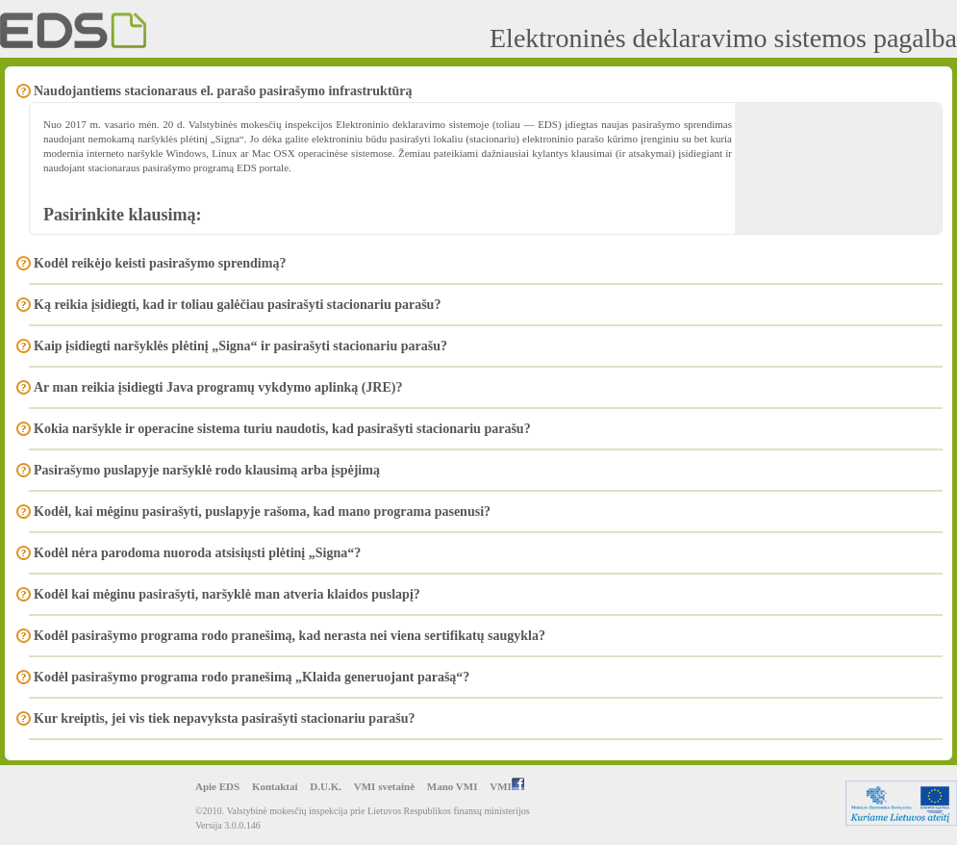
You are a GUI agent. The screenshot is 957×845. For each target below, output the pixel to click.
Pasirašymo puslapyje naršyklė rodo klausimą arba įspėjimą (207, 470)
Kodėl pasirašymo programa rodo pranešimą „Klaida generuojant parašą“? (251, 677)
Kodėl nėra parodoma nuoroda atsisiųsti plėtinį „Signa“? (197, 553)
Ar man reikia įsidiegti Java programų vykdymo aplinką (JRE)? (218, 387)
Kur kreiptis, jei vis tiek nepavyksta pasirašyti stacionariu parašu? (225, 718)
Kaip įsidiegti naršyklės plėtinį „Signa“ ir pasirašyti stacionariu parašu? (240, 346)
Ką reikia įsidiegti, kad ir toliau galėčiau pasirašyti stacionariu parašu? (237, 304)
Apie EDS (217, 786)
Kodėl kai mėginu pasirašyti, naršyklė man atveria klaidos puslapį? (227, 594)
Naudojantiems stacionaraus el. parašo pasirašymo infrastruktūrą (223, 91)
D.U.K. (325, 786)
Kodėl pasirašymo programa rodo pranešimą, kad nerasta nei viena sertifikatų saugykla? (289, 635)
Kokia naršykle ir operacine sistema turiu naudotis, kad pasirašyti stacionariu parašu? (282, 429)
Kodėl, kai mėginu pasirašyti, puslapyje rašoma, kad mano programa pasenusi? (262, 511)
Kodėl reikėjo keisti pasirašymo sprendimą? (160, 263)
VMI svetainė (384, 786)
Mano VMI (452, 786)
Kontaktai (275, 786)
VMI (507, 786)
